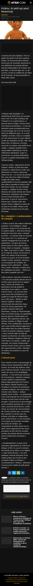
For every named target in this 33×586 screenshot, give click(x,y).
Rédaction (4, 15)
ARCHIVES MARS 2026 (11, 581)
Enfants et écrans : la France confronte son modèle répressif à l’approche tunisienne (21, 530)
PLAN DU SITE (21, 578)
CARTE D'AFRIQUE (12, 578)
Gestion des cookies (22, 581)
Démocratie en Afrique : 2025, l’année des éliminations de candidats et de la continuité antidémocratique (22, 542)
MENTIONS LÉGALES (22, 579)
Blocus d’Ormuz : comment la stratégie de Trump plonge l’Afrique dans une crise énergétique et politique (22, 520)
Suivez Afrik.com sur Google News (16, 496)
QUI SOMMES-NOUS (11, 579)
